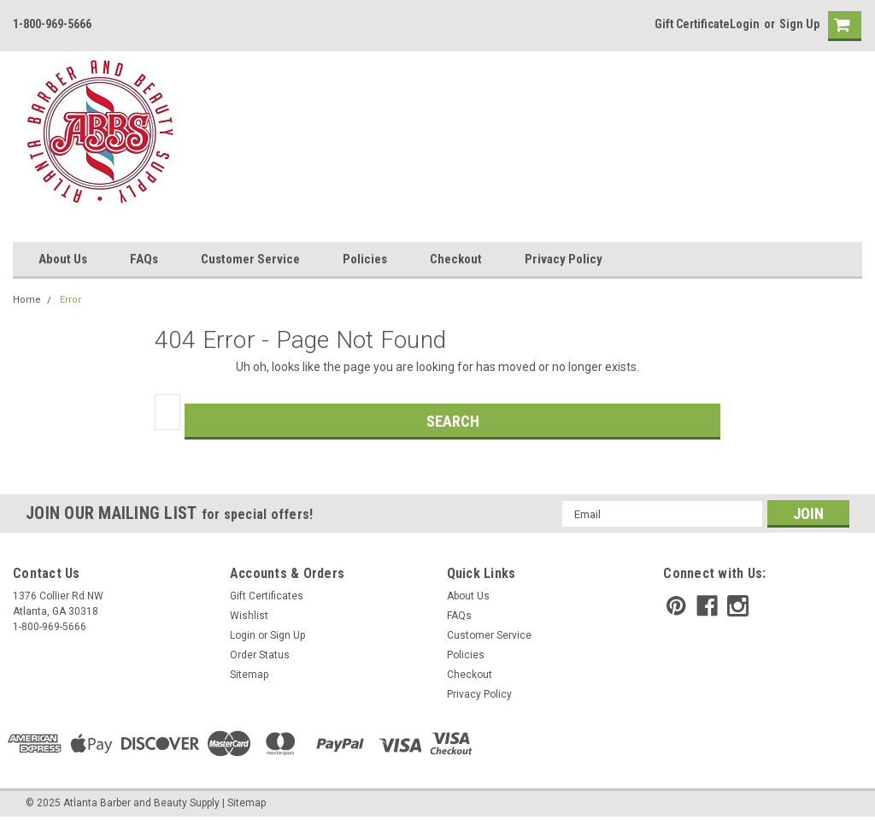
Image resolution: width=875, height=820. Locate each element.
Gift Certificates (266, 596)
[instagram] (738, 605)
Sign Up (799, 24)
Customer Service (250, 259)
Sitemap (249, 675)
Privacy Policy (563, 259)
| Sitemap (244, 803)
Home (27, 299)
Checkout (456, 259)
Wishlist (249, 616)
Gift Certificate (692, 24)
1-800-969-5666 (52, 24)
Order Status (260, 655)
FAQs (144, 259)
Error (70, 299)
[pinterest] (676, 605)
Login (745, 24)
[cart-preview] (840, 26)
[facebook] (707, 605)
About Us (62, 259)
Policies (365, 259)
